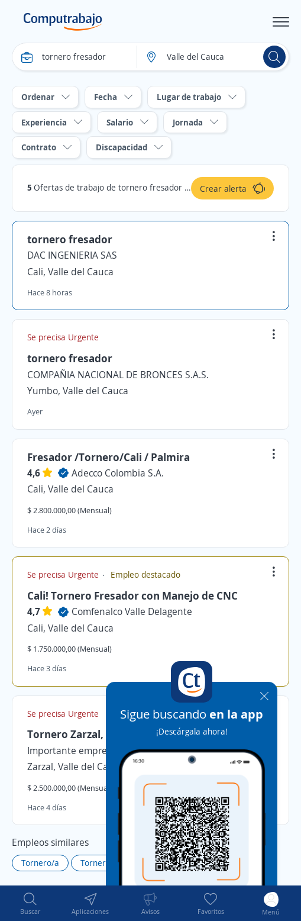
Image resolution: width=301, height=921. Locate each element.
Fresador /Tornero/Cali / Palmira (108, 457)
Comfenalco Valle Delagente (132, 611)
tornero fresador (69, 239)
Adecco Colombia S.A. (118, 472)
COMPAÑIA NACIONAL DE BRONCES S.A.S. (118, 374)
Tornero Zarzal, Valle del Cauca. (105, 734)
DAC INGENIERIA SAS (72, 255)
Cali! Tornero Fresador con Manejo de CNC (132, 595)
